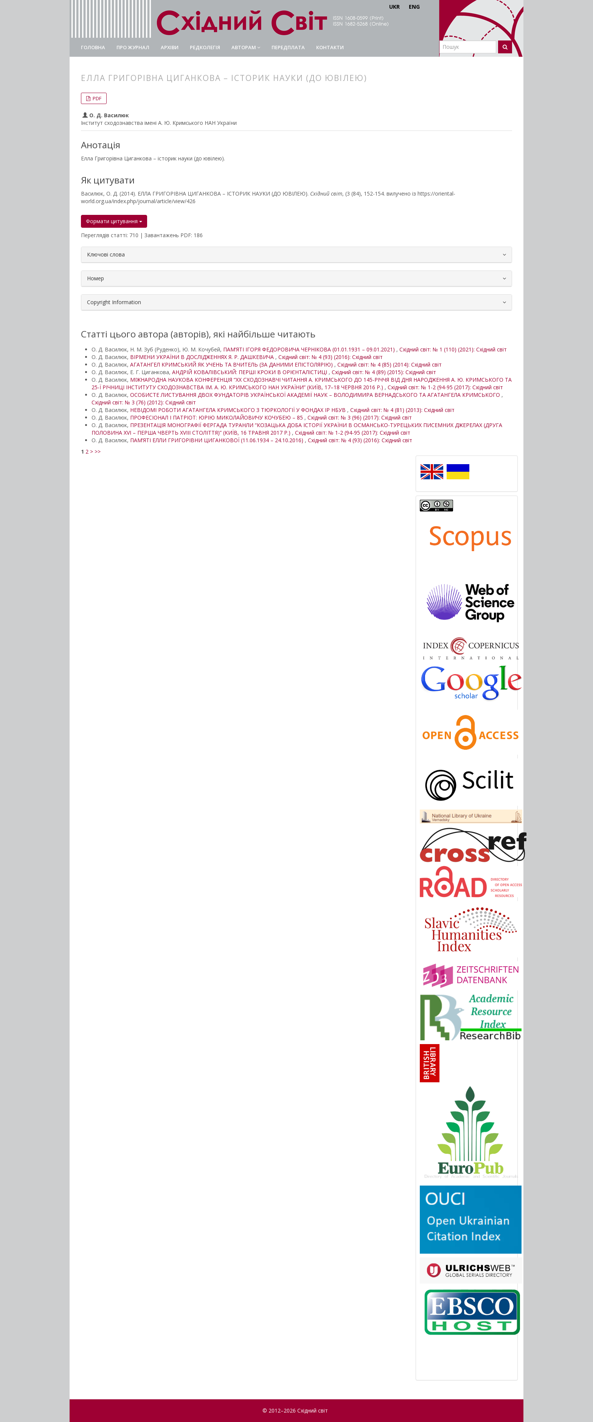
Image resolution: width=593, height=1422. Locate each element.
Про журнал (132, 47)
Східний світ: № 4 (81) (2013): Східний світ (402, 409)
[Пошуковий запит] (467, 46)
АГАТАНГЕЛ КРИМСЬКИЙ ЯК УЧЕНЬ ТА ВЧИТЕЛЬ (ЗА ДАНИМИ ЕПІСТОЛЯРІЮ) (232, 364)
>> (98, 451)
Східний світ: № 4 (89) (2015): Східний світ (384, 372)
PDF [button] (96, 98)
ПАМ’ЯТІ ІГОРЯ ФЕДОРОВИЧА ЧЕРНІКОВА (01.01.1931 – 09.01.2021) (309, 349)
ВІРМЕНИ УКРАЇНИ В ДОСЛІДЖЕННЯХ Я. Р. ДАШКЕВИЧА (202, 357)
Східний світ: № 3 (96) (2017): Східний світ (359, 417)
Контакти (330, 47)
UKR (394, 6)
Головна (93, 47)
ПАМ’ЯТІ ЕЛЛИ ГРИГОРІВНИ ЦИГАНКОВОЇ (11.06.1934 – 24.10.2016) (217, 440)
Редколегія (205, 47)
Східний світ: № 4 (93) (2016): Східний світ (330, 357)
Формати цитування (114, 221)
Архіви (170, 47)
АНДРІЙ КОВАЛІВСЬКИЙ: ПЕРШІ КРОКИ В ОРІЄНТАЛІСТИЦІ (250, 372)
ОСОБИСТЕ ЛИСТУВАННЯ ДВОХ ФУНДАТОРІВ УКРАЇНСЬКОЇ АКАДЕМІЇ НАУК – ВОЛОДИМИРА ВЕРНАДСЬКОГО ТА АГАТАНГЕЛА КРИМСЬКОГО (315, 394)
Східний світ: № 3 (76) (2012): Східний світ (144, 402)
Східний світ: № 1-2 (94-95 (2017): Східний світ (445, 387)
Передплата (288, 47)
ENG (414, 6)
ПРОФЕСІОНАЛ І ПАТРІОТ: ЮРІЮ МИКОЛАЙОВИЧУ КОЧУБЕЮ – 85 (217, 417)
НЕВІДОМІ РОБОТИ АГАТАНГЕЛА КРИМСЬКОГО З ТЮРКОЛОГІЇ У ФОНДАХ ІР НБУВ (238, 409)
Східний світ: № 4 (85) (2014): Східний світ (389, 364)
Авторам (245, 47)
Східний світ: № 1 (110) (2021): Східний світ (453, 349)
